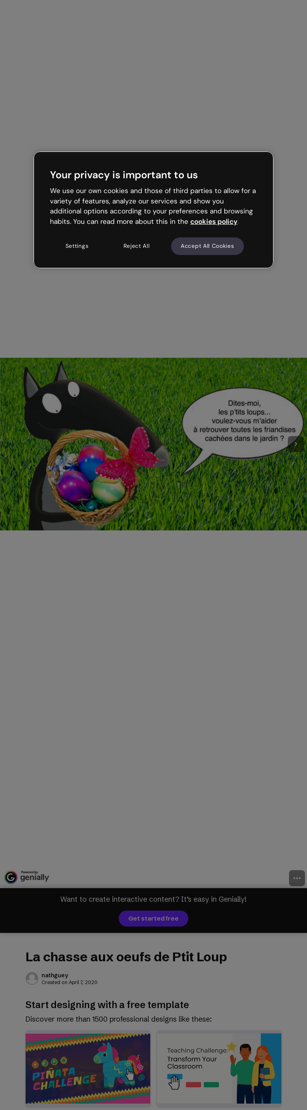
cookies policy (213, 221)
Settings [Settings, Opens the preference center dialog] (77, 245)
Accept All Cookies (207, 245)
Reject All (137, 245)
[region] (153, 209)
